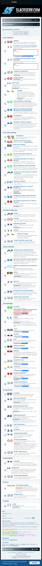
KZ (33, 277)
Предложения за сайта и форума (24, 165)
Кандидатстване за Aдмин (22, 122)
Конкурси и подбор (19, 144)
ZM (17, 277)
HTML (14, 403)
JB (30, 277)
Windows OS (23, 411)
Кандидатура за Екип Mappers (23, 290)
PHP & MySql (32, 402)
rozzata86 (30, 56)
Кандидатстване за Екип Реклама (24, 195)
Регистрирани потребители (10, 533)
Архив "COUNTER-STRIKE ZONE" (23, 240)
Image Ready (15, 422)
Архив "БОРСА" (18, 494)
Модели (16, 230)
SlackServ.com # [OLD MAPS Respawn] (25, 46)
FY (14, 279)
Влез (3, 511)
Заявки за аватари (25, 322)
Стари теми (22, 88)
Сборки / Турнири (22, 233)
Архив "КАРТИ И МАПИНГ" (21, 297)
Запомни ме (28, 518)
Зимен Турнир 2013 (27, 98)
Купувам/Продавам (22, 485)
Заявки (15, 317)
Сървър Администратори (17, 535)
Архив (27, 88)
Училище (16, 461)
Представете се (32, 314)
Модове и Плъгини (19, 223)
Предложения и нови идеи (22, 101)
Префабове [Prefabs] (26, 285)
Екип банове (28, 535)
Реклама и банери (19, 181)
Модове (22, 227)
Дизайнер (34, 535)
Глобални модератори (24, 531)
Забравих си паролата (7, 518)
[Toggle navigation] (29, 2)
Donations (16, 29)
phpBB (19, 552)
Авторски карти (25, 276)
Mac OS (32, 411)
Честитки (17, 366)
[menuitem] (15, 20)
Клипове (16, 350)
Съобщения (19, 135)
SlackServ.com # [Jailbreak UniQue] (28, 75)
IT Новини (16, 393)
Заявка (31, 227)
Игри (15, 329)
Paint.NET (30, 420)
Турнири (19, 90)
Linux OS (28, 411)
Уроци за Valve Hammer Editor (23, 250)
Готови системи (25, 402)
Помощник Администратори (26, 534)
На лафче (16, 306)
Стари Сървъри (18, 77)
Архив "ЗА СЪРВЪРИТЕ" (21, 71)
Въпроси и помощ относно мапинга (25, 259)
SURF (15, 277)
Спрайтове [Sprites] (23, 286)
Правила (16, 40)
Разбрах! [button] (34, 562)
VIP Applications (24, 79)
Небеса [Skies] (24, 288)
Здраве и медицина (19, 372)
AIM (28, 277)
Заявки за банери (22, 323)
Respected (21, 533)
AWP (36, 277)
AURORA (14, 2)
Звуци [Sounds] (31, 286)
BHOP (25, 277)
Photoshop (22, 419)
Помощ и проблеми (20, 439)
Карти (16, 272)
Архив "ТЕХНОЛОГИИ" (20, 451)
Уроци (16, 213)
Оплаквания (17, 115)
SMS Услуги (15, 82)
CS (32, 276)
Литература (15, 467)
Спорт (15, 339)
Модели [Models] (17, 288)
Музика (16, 334)
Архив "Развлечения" (20, 382)
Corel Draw (21, 420)
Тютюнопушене (24, 379)
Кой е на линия (6, 521)
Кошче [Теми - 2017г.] (24, 506)
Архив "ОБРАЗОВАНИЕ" (21, 475)
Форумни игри (24, 314)
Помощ (16, 218)
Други (27, 403)
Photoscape (25, 422)
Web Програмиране (19, 398)
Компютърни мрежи (20, 433)
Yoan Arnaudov (24, 553)
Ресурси (16, 281)
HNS (35, 276)
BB (32, 277)
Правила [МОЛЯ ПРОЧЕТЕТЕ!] (22, 140)
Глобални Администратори (10, 534)
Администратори (12, 531)
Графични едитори (19, 415)
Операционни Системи (20, 406)
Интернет (17, 429)
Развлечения (24, 313)
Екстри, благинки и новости (22, 153)
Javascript (21, 403)
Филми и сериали (19, 345)
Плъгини (27, 227)
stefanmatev (14, 545)
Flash (24, 403)
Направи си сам (18, 360)
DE (31, 276)
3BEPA (24, 56)
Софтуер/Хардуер (19, 424)
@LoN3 (13, 540)
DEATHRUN (21, 277)
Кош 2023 (18, 508)
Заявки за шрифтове (22, 325)
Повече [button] (15, 563)
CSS (17, 403)
